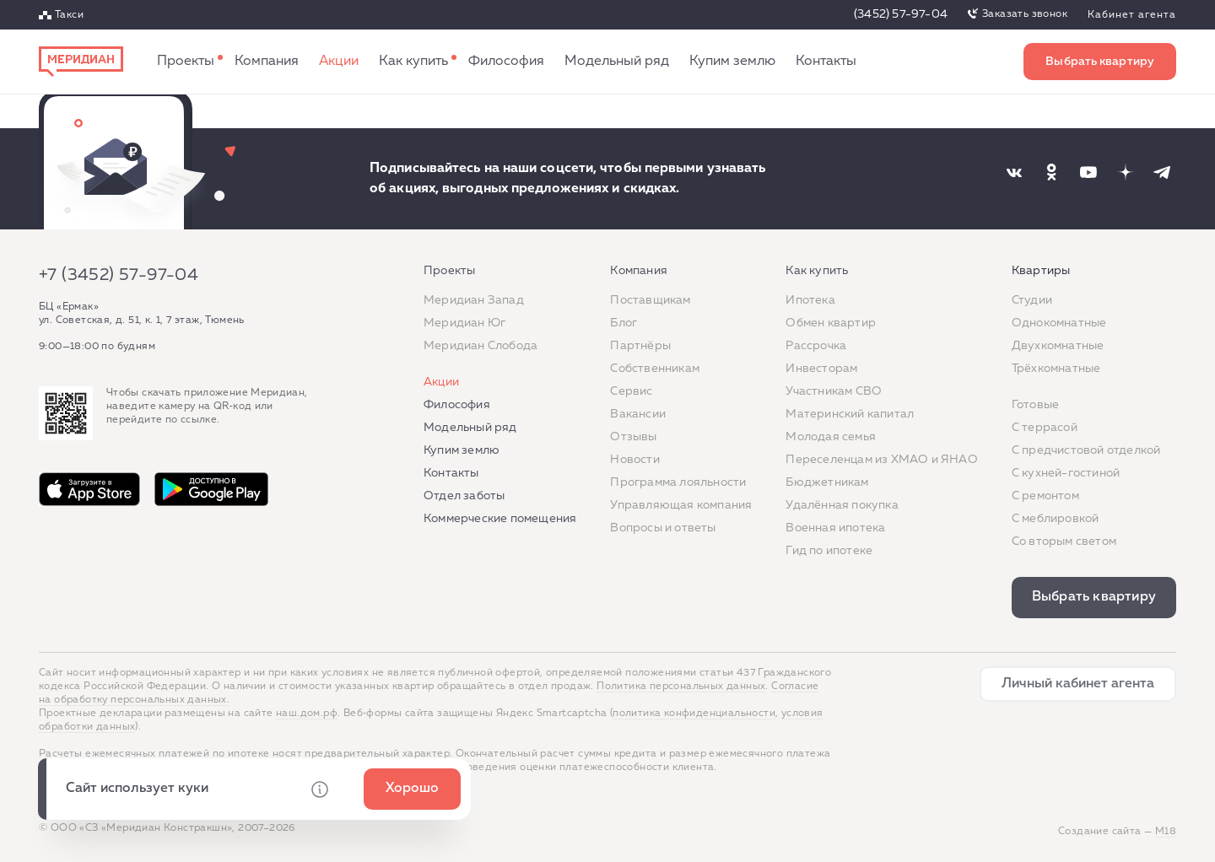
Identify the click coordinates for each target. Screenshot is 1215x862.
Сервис (631, 391)
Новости (634, 460)
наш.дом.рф (307, 713)
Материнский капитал (850, 414)
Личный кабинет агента (1078, 684)
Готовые (1035, 405)
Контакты (826, 61)
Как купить (413, 61)
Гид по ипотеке (829, 551)
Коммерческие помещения (500, 519)
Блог (623, 323)
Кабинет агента (1132, 15)
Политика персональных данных (681, 687)
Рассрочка (816, 346)
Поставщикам (650, 300)
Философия (506, 61)
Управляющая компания (681, 505)
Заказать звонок (1024, 14)
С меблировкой (1055, 519)
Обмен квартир (831, 323)
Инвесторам (821, 368)
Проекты (185, 61)
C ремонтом (1045, 496)
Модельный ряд (616, 61)
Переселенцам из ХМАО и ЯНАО (881, 460)
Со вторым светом (1064, 541)
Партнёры (640, 346)
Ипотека (810, 300)
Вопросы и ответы (663, 528)
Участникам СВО (834, 391)
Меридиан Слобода (480, 346)
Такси (69, 15)
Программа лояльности (678, 482)
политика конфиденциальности (694, 713)
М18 (1165, 832)
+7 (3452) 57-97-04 (118, 275)
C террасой (1044, 428)
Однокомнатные (1059, 323)
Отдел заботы (464, 496)
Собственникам (654, 368)
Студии (1032, 300)
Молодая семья (831, 437)
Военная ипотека (835, 528)
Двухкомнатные (1058, 346)
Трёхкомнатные (1056, 368)
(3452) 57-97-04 (901, 14)
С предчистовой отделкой (1086, 450)
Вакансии (638, 414)
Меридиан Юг (464, 323)
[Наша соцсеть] (1014, 172)
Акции (339, 61)
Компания (267, 61)
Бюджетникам (827, 482)
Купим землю (732, 61)
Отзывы (633, 437)
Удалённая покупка (842, 505)
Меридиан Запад (474, 300)
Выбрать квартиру (1099, 61)
